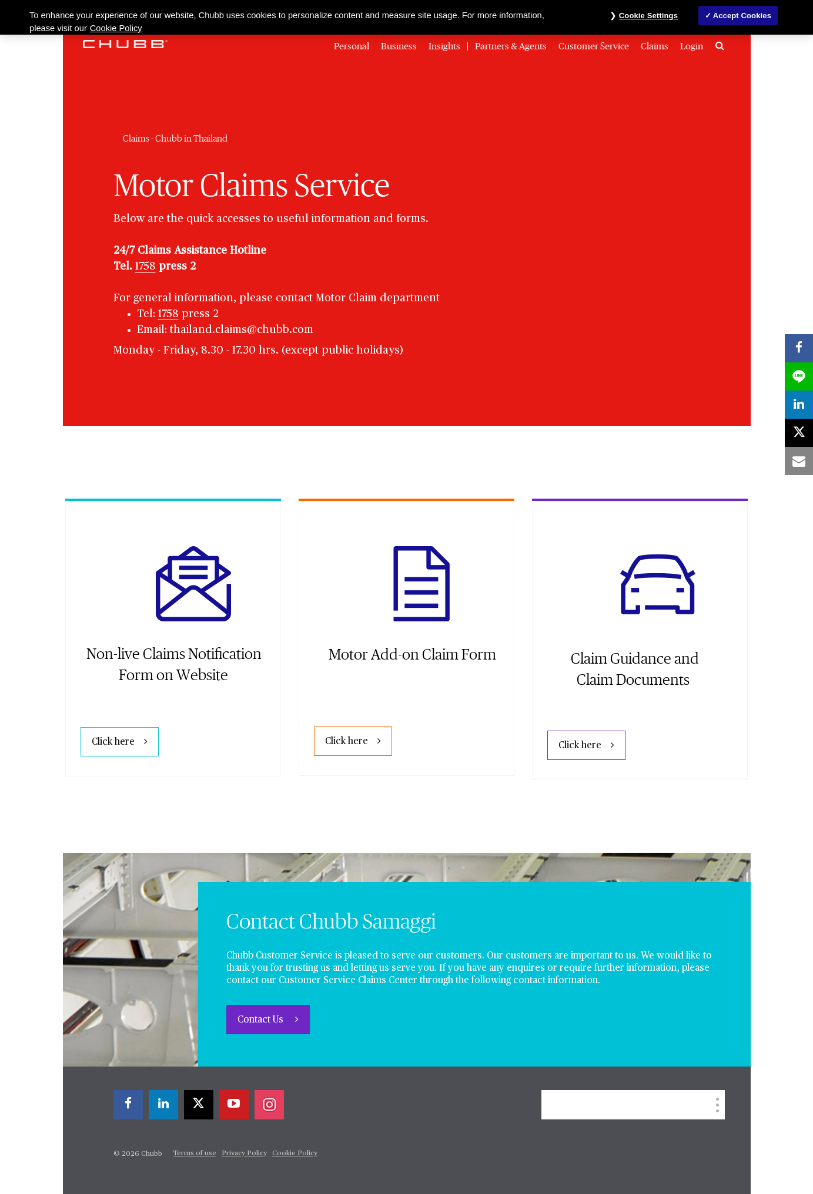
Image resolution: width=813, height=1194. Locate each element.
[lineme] (799, 376)
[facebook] (128, 1104)
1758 (145, 266)
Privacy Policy (244, 1153)
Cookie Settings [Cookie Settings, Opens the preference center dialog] (648, 15)
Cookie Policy (294, 1153)
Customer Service (593, 46)
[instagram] (269, 1104)
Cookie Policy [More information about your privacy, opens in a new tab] (116, 28)
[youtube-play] (234, 1104)
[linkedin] (163, 1104)
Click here (113, 742)
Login (691, 46)
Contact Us (261, 1020)
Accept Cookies (742, 15)
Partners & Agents (511, 46)
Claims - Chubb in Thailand (175, 138)
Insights (444, 46)
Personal (351, 46)
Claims (654, 46)
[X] (198, 1104)
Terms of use (194, 1153)
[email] (799, 461)
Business (399, 46)
